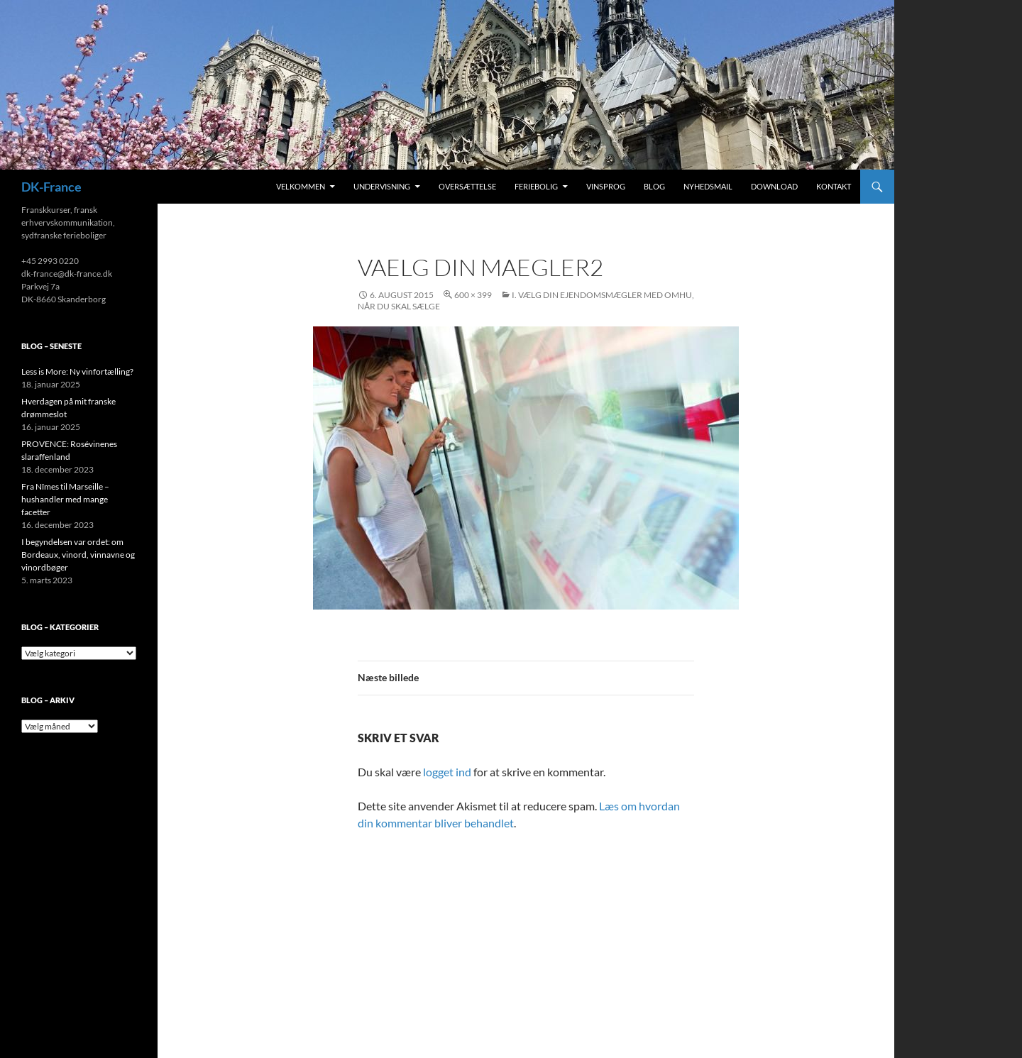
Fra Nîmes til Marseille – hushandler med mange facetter (65, 499)
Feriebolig (536, 186)
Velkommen (300, 186)
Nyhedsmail (707, 186)
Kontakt (833, 186)
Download (774, 186)
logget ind (447, 771)
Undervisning (381, 186)
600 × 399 (473, 295)
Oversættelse (467, 186)
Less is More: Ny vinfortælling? (77, 371)
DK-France (51, 186)
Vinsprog (605, 186)
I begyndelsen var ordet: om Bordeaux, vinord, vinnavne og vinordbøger (78, 554)
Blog (654, 186)
